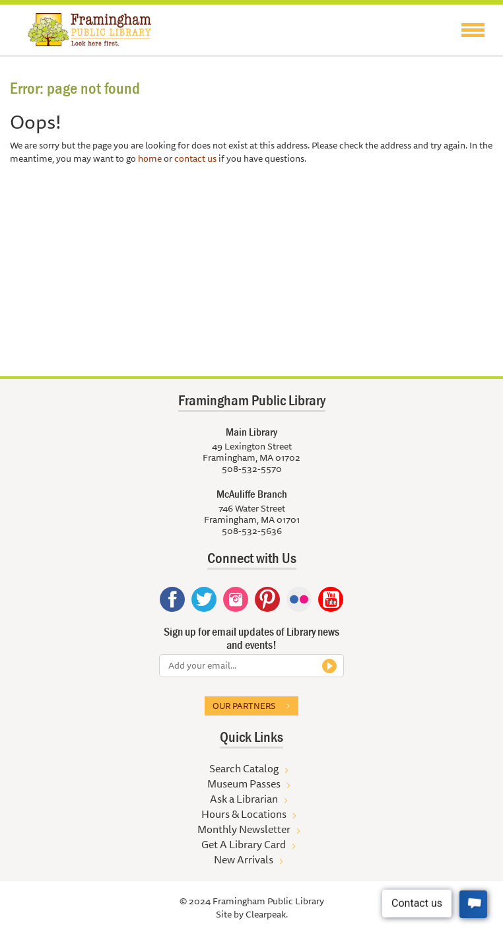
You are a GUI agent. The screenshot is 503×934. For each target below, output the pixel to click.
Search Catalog (244, 768)
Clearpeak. (267, 914)
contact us (195, 158)
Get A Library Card (243, 844)
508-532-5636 (252, 530)
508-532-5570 (252, 468)
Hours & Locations (243, 814)
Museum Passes (244, 783)
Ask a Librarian (244, 799)
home (150, 158)
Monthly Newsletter (243, 829)
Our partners (244, 705)
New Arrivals (243, 859)
